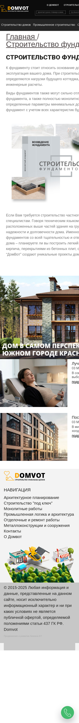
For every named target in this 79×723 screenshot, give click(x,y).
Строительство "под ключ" (28, 503)
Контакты (12, 531)
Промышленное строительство (54, 25)
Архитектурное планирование (31, 497)
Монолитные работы (23, 509)
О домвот (53, 5)
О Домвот (13, 536)
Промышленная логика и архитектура (39, 514)
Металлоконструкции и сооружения (37, 525)
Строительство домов (16, 25)
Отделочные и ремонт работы (32, 520)
